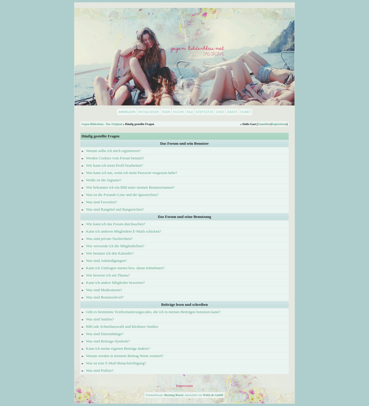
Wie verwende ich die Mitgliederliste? (115, 246)
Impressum (184, 385)
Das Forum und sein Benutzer (184, 143)
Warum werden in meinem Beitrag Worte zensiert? (124, 356)
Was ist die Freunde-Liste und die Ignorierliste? (122, 194)
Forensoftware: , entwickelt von (184, 395)
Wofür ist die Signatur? (103, 180)
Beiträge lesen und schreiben (184, 304)
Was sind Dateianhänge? (104, 334)
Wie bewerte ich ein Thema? (108, 275)
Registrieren (279, 124)
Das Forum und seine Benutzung (184, 216)
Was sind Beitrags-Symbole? (108, 341)
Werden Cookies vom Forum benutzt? (115, 158)
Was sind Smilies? (100, 319)
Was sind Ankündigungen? (106, 260)
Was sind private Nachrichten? (109, 238)
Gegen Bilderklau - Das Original (102, 124)
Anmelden (264, 124)
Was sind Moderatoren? (104, 290)
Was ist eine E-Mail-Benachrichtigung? (116, 363)
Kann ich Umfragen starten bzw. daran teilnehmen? (125, 268)
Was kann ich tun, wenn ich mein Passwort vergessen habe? (131, 172)
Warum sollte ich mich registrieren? (113, 151)
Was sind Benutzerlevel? (104, 297)
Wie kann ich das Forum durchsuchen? (115, 224)
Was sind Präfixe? (100, 370)
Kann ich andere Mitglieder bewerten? (115, 282)
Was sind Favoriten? (101, 202)
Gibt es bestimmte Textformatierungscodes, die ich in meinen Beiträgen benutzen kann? (153, 312)
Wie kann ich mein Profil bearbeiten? (114, 165)
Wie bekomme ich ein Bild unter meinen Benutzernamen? (130, 187)
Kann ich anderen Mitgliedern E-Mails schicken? (123, 231)
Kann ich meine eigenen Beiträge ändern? (118, 348)
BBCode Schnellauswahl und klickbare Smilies (122, 326)
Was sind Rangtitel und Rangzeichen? (115, 209)
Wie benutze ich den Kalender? (110, 253)
